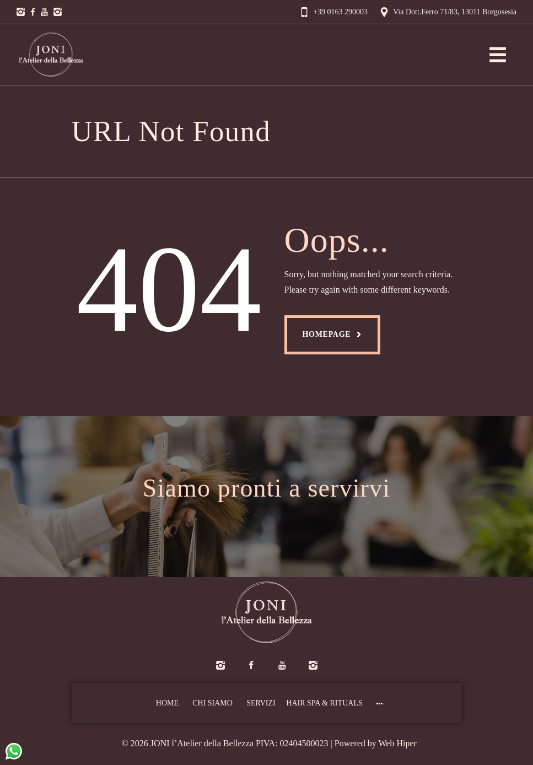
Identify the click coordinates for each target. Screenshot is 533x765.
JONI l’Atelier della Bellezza (202, 743)
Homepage (327, 334)
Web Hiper (398, 743)
